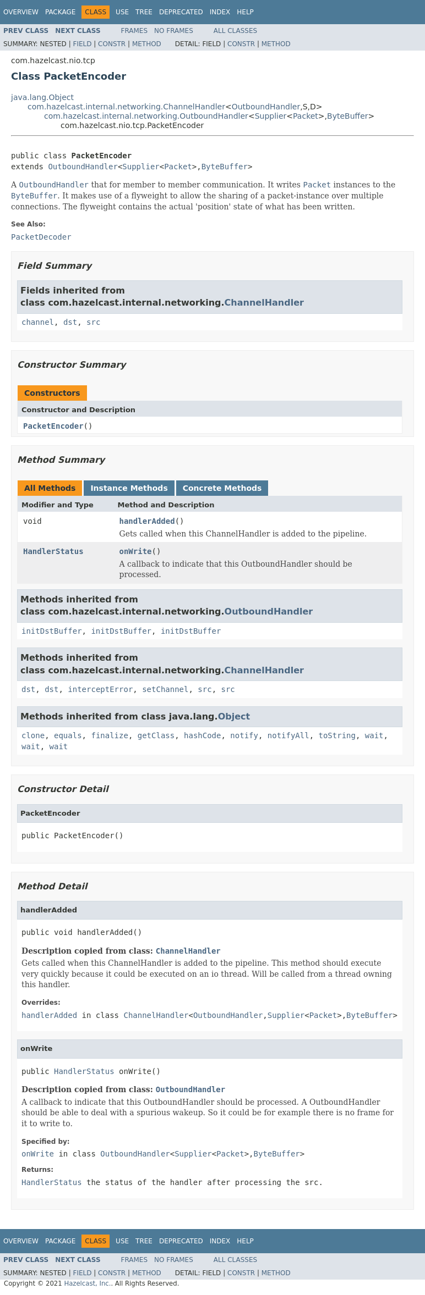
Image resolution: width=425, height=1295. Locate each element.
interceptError (100, 689)
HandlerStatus (53, 551)
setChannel (165, 689)
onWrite (135, 551)
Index (220, 12)
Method (146, 44)
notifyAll (288, 735)
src (93, 322)
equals (68, 735)
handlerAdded (147, 521)
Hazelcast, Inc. (87, 1283)
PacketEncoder (53, 426)
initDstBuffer (51, 631)
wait (374, 735)
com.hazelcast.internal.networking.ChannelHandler (126, 106)
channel (37, 322)
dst (70, 322)
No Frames (173, 31)
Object (234, 716)
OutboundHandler (266, 106)
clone (33, 735)
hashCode (202, 735)
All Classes (235, 31)
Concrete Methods (222, 488)
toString (337, 735)
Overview (21, 12)
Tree (143, 12)
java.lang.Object (42, 97)
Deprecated (181, 12)
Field (82, 44)
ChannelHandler (264, 302)
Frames (134, 31)
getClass (156, 735)
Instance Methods (128, 488)
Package (60, 12)
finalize (109, 735)
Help (245, 12)
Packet (305, 116)
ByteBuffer (347, 116)
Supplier (271, 116)
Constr (112, 44)
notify (244, 735)
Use (122, 12)
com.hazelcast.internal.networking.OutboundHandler (146, 116)
